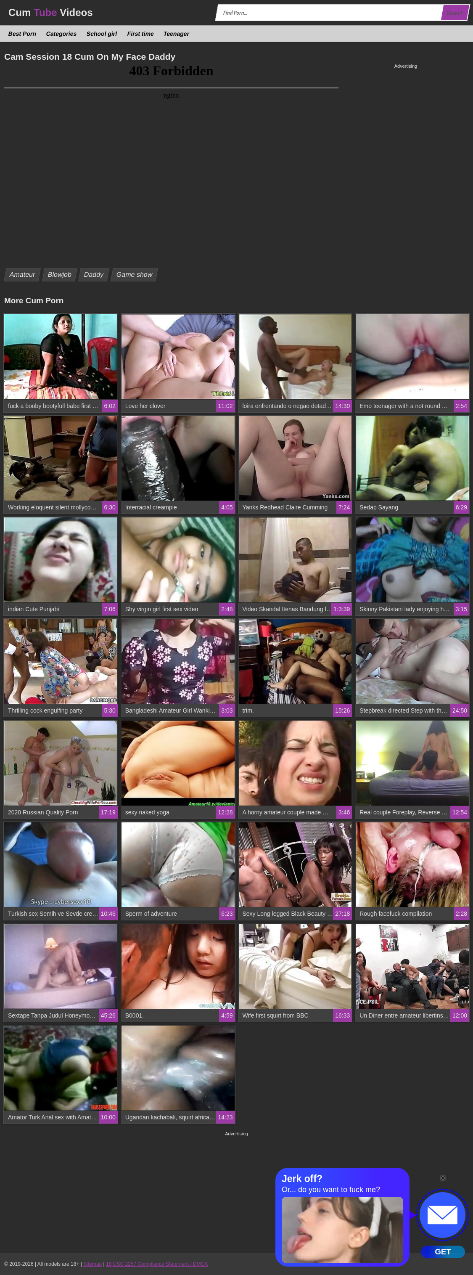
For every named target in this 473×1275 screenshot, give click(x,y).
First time (140, 33)
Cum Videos (50, 12)
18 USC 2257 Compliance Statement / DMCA (157, 1264)
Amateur (22, 274)
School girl (102, 33)
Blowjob (60, 274)
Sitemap (92, 1264)
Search (455, 13)
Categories (61, 33)
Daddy (94, 274)
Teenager (176, 33)
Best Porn (22, 33)
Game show (134, 274)
